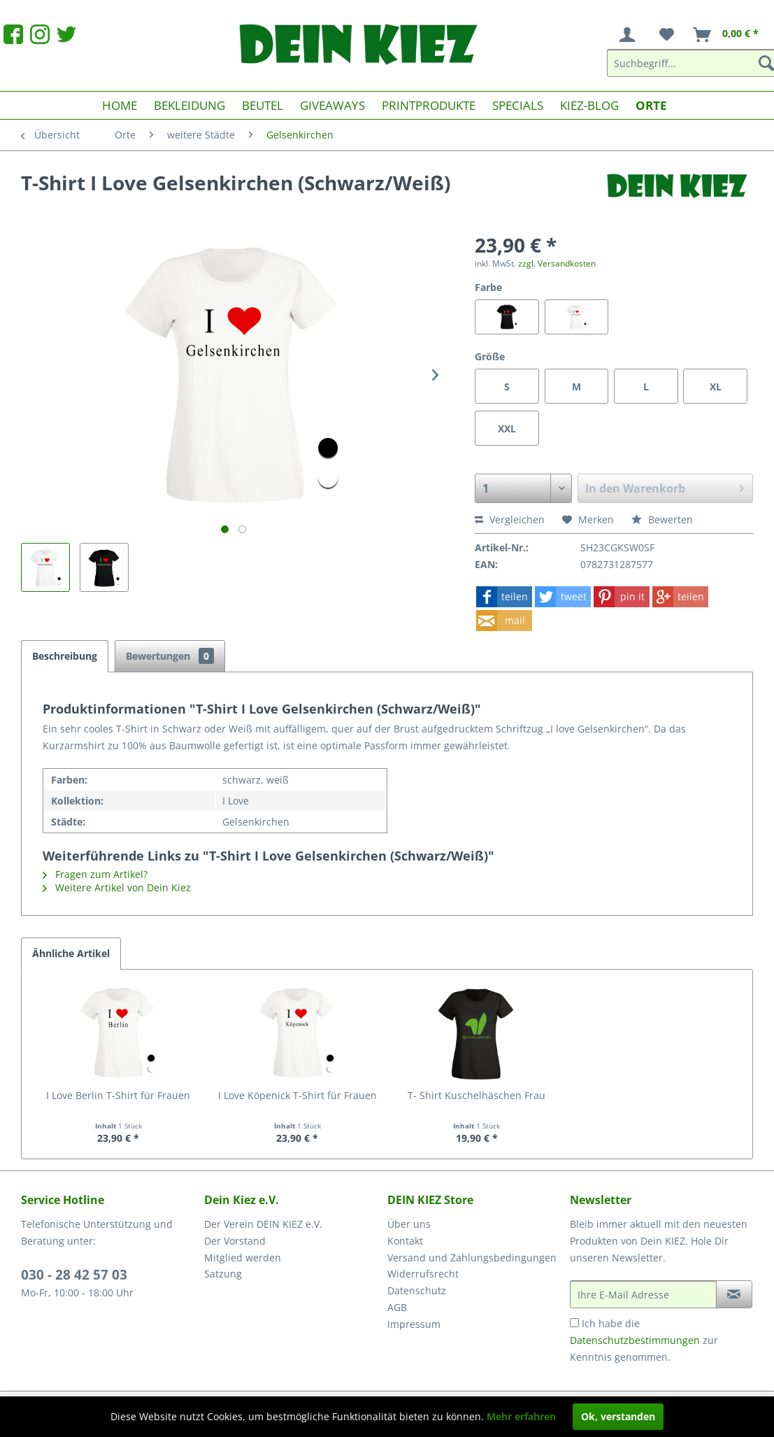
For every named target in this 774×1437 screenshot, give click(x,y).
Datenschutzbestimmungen (635, 1340)
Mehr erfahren (521, 1416)
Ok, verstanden (618, 1416)
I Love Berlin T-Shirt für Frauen (118, 1095)
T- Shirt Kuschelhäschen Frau (476, 1095)
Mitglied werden (242, 1257)
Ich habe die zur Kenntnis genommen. (644, 1340)
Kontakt (405, 1240)
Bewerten (662, 519)
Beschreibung (64, 656)
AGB (397, 1307)
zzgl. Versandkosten (557, 263)
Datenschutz (416, 1290)
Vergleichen (510, 519)
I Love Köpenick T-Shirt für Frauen (297, 1095)
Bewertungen (170, 656)
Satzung (223, 1273)
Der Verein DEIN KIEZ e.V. (263, 1224)
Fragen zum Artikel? (95, 874)
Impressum (413, 1324)
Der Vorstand (235, 1240)
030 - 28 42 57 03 (74, 1275)
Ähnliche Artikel (71, 953)
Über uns (409, 1224)
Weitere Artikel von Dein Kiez (117, 887)
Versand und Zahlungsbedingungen (472, 1257)
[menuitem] (630, 35)
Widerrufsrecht (423, 1273)
